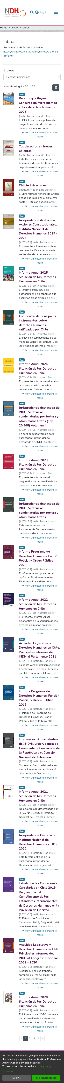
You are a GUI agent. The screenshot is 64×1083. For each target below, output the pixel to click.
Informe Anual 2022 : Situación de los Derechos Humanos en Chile (37, 604)
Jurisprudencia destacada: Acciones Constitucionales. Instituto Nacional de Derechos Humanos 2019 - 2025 (38, 229)
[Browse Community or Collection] (32, 77)
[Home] (14, 12)
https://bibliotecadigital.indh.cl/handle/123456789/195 (31, 54)
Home (3, 27)
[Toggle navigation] (56, 12)
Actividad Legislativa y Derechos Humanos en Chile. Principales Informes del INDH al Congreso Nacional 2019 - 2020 (39, 954)
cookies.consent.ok (46, 1077)
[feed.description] (55, 87)
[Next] (42, 1038)
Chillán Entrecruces (32, 185)
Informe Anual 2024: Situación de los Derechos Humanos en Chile (37, 368)
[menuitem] (37, 12)
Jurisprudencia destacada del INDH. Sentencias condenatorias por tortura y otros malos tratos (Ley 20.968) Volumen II (39, 417)
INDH (14, 27)
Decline (16, 1077)
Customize (7, 1071)
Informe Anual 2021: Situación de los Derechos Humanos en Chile (37, 796)
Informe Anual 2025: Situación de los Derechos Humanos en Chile (37, 277)
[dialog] (32, 1067)
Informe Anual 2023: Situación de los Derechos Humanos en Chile (37, 464)
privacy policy (44, 1066)
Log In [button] (44, 12)
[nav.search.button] (32, 12)
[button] (40, 134)
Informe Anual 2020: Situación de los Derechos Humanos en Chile (37, 1001)
